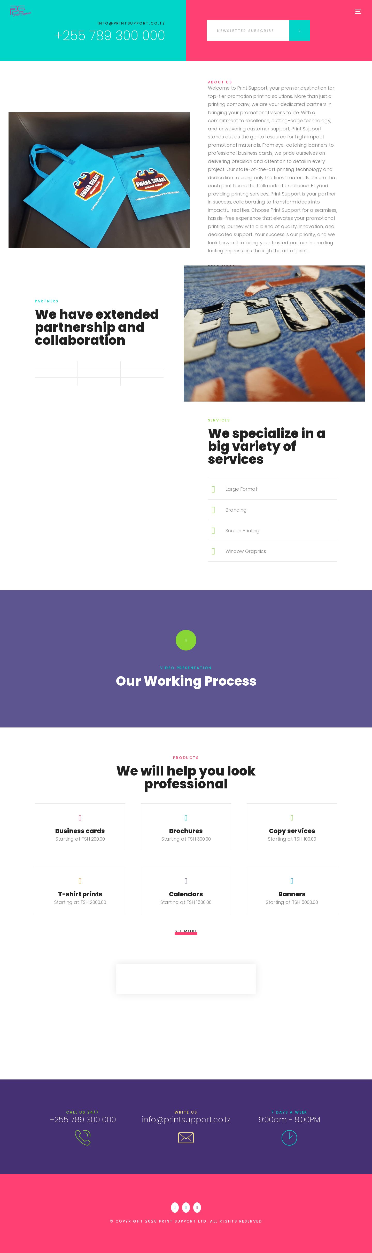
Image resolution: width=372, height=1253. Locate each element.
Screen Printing (243, 530)
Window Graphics (246, 551)
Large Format (241, 489)
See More (186, 931)
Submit (299, 30)
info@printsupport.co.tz (131, 23)
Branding (236, 510)
